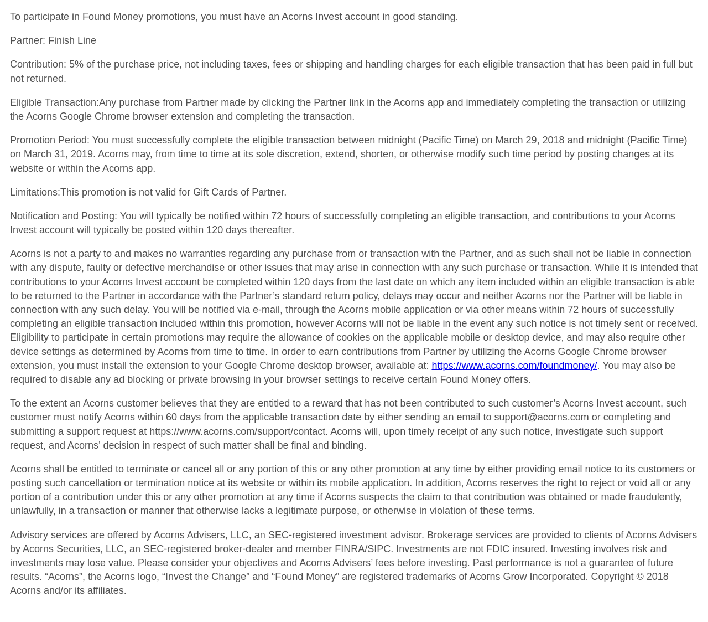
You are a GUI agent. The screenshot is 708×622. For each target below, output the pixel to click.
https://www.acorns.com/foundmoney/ (514, 365)
